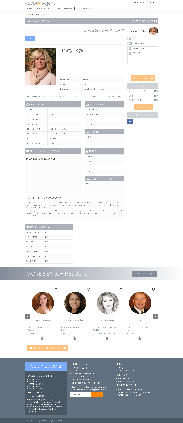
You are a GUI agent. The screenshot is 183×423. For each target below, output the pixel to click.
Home (29, 8)
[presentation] (142, 69)
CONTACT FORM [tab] (35, 96)
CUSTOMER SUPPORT (81, 368)
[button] (140, 2)
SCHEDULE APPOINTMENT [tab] (64, 96)
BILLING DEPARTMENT (81, 379)
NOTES (107, 31)
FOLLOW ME (90, 31)
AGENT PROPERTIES (126, 381)
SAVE (119, 31)
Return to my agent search (48, 348)
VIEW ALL (143, 107)
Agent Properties (64, 8)
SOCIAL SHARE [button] (114, 96)
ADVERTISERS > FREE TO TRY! (129, 395)
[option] (43, 315)
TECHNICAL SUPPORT (81, 371)
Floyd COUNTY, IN (145, 273)
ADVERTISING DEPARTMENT (83, 373)
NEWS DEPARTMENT (80, 376)
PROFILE (30, 38)
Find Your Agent (44, 8)
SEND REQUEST (142, 77)
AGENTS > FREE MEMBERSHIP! (130, 389)
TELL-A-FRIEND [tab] (92, 96)
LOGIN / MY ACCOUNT (126, 371)
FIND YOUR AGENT (125, 378)
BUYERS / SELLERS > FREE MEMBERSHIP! (134, 392)
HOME (120, 368)
